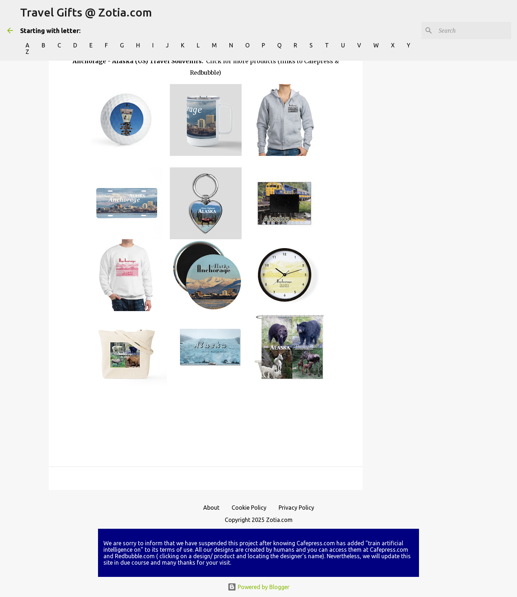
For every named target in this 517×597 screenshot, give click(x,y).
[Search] (473, 30)
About (211, 507)
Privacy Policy (296, 507)
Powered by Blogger (258, 587)
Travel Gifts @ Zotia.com (86, 12)
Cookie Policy (249, 507)
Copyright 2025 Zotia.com (259, 520)
